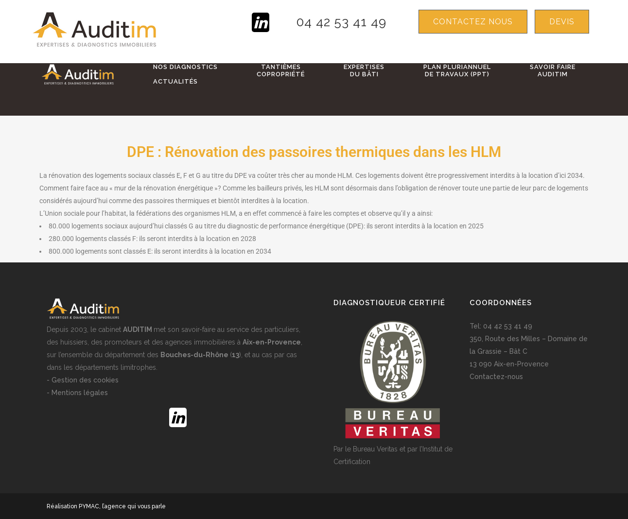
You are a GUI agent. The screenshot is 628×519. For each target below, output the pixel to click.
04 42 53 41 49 (341, 22)
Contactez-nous (496, 377)
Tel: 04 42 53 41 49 (501, 326)
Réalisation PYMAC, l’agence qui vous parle (106, 506)
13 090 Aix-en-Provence (509, 364)
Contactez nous (473, 21)
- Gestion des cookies (83, 380)
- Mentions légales (77, 393)
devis (562, 21)
